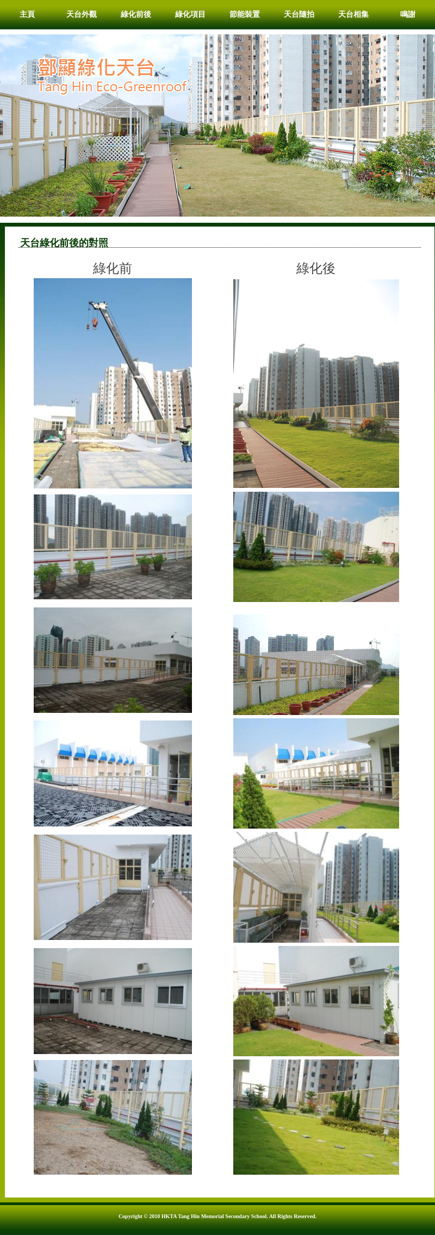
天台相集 (353, 14)
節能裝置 (244, 14)
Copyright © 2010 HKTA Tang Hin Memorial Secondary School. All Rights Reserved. (217, 1216)
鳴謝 (407, 14)
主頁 (27, 14)
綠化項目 (190, 14)
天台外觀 (81, 14)
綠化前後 (136, 14)
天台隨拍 (299, 14)
